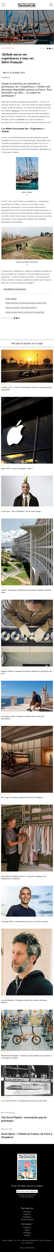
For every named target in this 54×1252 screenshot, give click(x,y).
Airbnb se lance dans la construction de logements (25, 312)
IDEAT (22, 1248)
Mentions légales (7, 1240)
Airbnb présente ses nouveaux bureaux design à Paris (26, 303)
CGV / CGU (17, 1240)
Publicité (41, 1240)
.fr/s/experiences (19, 289)
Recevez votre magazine (27, 1191)
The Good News (27, 1220)
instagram (27, 1233)
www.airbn (7, 289)
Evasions (27, 1214)
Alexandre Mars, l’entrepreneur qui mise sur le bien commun (24, 921)
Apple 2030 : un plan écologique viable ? (17, 468)
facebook (27, 1227)
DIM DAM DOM (29, 1248)
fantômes (15, 111)
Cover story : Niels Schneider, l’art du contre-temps (21, 511)
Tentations (27, 1212)
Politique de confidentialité (30, 1240)
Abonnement (29, 1243)
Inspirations (8, 48)
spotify (27, 1235)
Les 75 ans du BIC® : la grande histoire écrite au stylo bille (24, 1101)
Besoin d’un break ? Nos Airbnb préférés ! (21, 307)
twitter (27, 1230)
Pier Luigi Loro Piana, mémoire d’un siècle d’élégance (22, 797)
